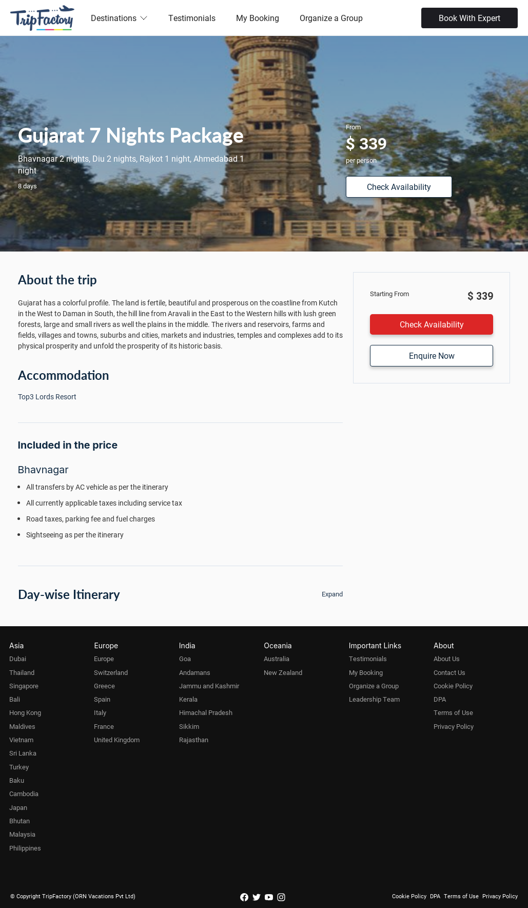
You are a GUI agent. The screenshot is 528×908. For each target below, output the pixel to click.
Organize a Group (331, 17)
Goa (185, 658)
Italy (100, 712)
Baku (16, 780)
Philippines (25, 848)
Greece (104, 685)
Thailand (21, 672)
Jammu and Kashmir (209, 685)
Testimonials (192, 17)
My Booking (257, 17)
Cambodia (23, 793)
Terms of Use (453, 712)
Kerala (188, 699)
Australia (276, 658)
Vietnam (21, 739)
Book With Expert (469, 17)
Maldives (22, 726)
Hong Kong (25, 712)
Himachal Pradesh (205, 712)
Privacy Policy (454, 726)
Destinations (119, 17)
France (104, 726)
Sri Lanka (22, 753)
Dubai (17, 658)
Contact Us (449, 672)
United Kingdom (117, 739)
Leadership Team (374, 699)
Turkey (19, 766)
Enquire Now (432, 355)
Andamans (194, 672)
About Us (447, 658)
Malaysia (22, 834)
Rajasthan (193, 739)
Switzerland (111, 672)
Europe (104, 658)
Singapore (23, 685)
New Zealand (283, 672)
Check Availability (399, 186)
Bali (14, 699)
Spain (102, 699)
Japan (18, 807)
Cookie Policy (453, 685)
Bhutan (19, 820)
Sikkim (189, 726)
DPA (440, 699)
